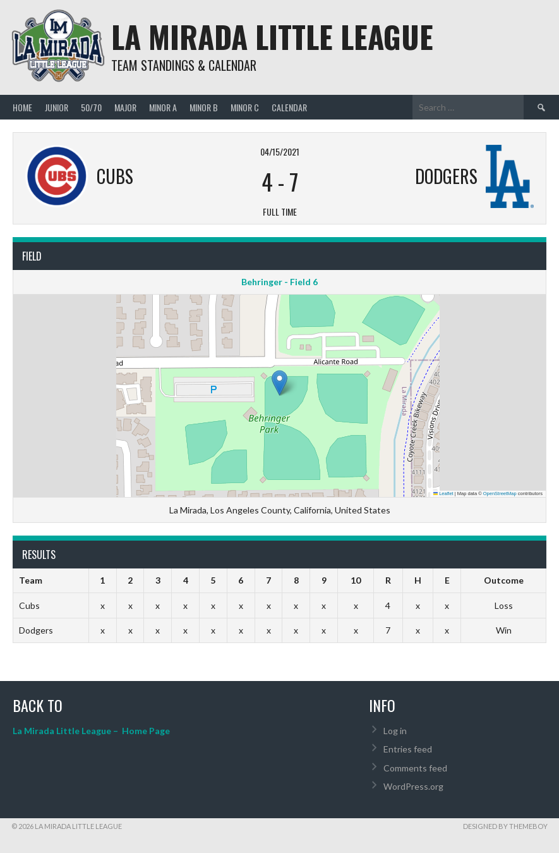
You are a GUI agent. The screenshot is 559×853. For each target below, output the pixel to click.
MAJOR (125, 107)
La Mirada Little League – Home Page (91, 730)
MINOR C (245, 107)
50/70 (91, 107)
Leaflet (443, 493)
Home (22, 107)
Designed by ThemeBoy (505, 826)
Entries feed (407, 749)
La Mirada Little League (272, 36)
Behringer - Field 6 (279, 281)
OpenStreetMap (500, 493)
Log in (395, 730)
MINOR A (163, 107)
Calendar (289, 107)
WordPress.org (413, 786)
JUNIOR (56, 107)
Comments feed (415, 768)
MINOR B (203, 107)
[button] (279, 383)
